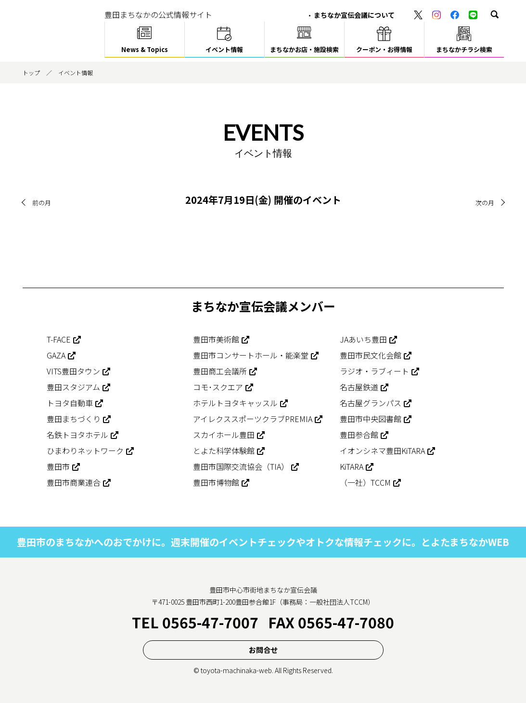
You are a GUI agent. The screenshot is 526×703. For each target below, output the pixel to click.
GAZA (56, 355)
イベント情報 (224, 49)
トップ (31, 72)
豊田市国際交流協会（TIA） (241, 466)
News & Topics (144, 49)
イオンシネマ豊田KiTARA (382, 450)
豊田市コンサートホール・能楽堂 (250, 355)
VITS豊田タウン (73, 371)
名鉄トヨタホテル (77, 434)
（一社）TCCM (365, 482)
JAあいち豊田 (363, 339)
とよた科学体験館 (224, 450)
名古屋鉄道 (359, 387)
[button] (494, 14)
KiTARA (351, 466)
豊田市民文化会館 (370, 355)
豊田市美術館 (216, 339)
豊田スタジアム (73, 387)
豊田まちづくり (74, 418)
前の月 (42, 202)
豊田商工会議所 (220, 371)
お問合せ (263, 649)
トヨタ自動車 (70, 403)
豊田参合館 (359, 434)
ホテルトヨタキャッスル (235, 403)
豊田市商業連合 (74, 482)
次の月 (484, 202)
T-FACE (59, 339)
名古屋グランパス (370, 403)
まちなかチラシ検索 (464, 49)
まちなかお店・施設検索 (304, 49)
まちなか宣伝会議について (354, 15)
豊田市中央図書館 (370, 418)
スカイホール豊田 (224, 434)
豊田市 (58, 466)
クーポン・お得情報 (384, 49)
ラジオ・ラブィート (374, 371)
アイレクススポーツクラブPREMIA (252, 418)
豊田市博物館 (216, 482)
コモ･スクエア (218, 387)
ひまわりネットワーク (85, 450)
